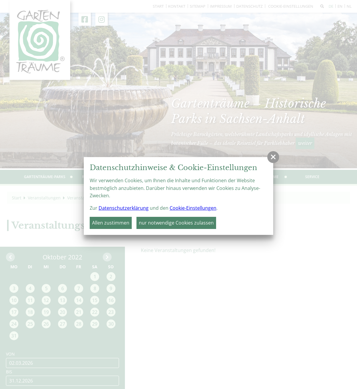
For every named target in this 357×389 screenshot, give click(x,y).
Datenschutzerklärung (124, 208)
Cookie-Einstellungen (193, 208)
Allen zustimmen (110, 222)
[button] (273, 157)
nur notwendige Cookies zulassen (176, 222)
